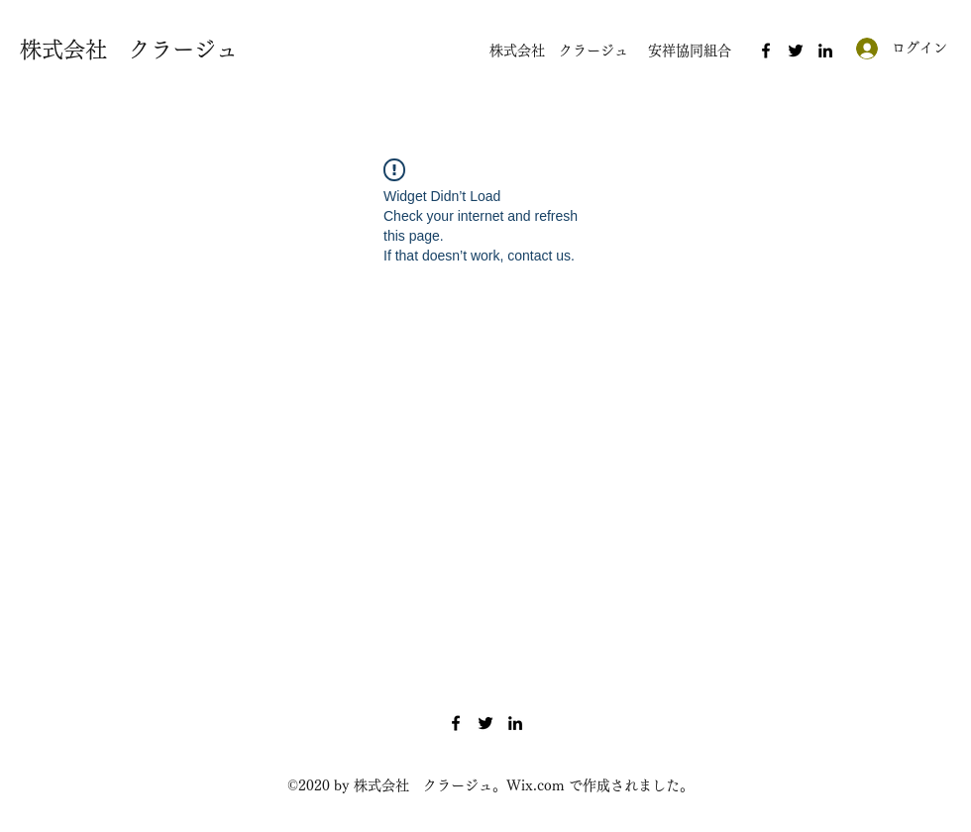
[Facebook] (766, 50)
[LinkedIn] (825, 50)
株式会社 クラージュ (129, 49)
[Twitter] (796, 50)
